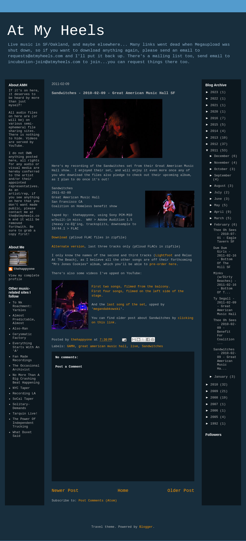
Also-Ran (20, 328)
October (222, 169)
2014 (215, 131)
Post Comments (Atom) (97, 500)
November (222, 163)
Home (123, 490)
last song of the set (126, 304)
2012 (215, 144)
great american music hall (102, 346)
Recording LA (24, 393)
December (222, 156)
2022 (215, 98)
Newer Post (65, 490)
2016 (215, 118)
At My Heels (56, 31)
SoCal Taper (23, 399)
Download (59, 237)
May (218, 205)
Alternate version (68, 246)
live (134, 346)
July (219, 192)
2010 (215, 384)
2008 (215, 397)
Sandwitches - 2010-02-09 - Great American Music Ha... (224, 359)
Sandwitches (152, 346)
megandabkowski (106, 309)
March (220, 218)
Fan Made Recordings (22, 358)
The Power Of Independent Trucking (24, 422)
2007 (215, 404)
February (222, 225)
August (221, 186)
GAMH (71, 346)
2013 (215, 138)
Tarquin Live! (25, 413)
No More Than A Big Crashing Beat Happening (26, 378)
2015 (215, 125)
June (219, 199)
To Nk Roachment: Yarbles (22, 306)
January (222, 377)
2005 (215, 417)
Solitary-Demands (21, 406)
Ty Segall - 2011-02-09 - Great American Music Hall (224, 306)
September (222, 175)
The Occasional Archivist (26, 367)
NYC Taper (21, 388)
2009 (215, 391)
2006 (215, 411)
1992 (215, 424)
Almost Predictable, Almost (24, 319)
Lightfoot (163, 255)
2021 (215, 105)
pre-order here (163, 264)
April (220, 212)
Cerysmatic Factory (22, 336)
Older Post (181, 490)
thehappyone (24, 269)
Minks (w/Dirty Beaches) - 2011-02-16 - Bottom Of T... (224, 282)
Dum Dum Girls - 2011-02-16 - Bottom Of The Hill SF (224, 257)
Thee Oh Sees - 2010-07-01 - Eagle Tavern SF (224, 235)
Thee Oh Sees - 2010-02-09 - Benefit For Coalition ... (224, 331)
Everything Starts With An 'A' (26, 347)
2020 (215, 112)
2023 (215, 92)
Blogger (146, 527)
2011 (215, 150)
